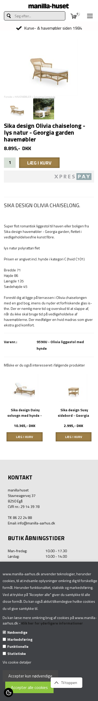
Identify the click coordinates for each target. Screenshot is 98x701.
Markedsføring (19, 639)
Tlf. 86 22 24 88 (20, 517)
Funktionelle (17, 646)
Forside (8, 97)
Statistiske (16, 653)
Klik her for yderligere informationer (52, 623)
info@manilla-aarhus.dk (36, 523)
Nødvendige (17, 632)
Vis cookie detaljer (17, 662)
